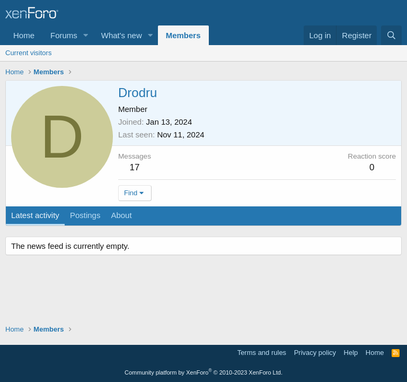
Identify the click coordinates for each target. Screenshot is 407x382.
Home (23, 35)
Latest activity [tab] (35, 215)
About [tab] (121, 215)
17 (135, 167)
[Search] (391, 35)
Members (183, 35)
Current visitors (28, 53)
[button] (85, 35)
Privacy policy (315, 353)
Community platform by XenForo (203, 372)
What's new (121, 35)
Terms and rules (261, 353)
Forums (63, 35)
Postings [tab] (85, 215)
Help (351, 353)
